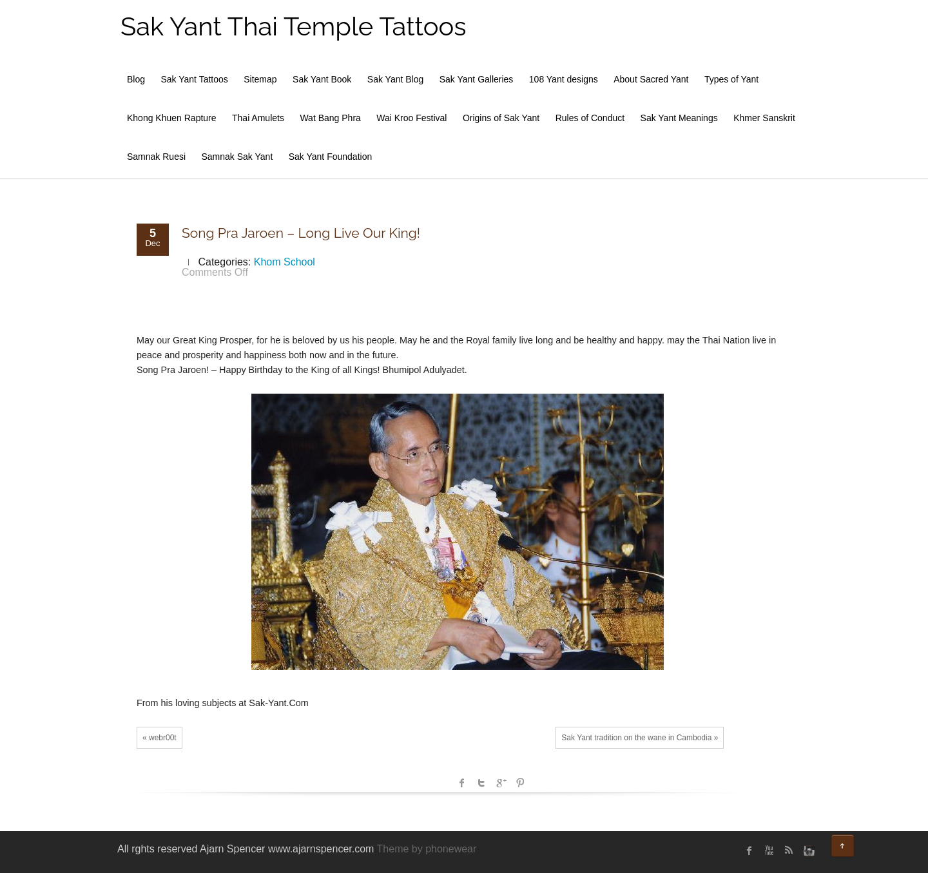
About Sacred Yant (651, 79)
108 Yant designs (563, 79)
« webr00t (159, 737)
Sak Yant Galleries (477, 79)
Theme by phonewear (427, 848)
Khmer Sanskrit (764, 118)
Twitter (481, 782)
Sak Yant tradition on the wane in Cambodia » (639, 737)
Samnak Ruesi (156, 156)
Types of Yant (731, 79)
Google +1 (500, 782)
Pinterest (520, 782)
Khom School (284, 261)
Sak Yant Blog (395, 79)
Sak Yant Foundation (330, 156)
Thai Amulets (258, 118)
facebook (462, 782)
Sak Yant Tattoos (193, 79)
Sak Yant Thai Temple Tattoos (294, 26)
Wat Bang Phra (330, 118)
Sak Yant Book (322, 79)
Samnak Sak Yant (237, 156)
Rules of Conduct (590, 118)
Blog (136, 79)
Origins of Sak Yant (501, 118)
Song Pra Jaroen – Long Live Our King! (301, 233)
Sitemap (260, 79)
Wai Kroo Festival (411, 118)
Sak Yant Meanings (679, 118)
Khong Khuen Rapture (172, 118)
